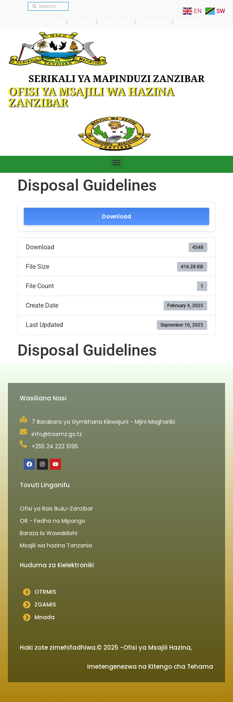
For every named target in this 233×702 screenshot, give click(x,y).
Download (116, 216)
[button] (116, 162)
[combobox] (48, 6)
